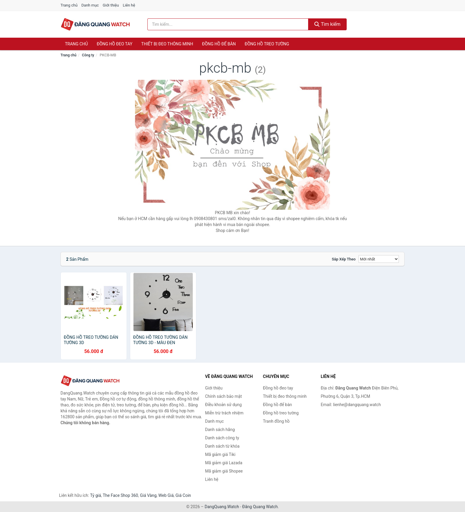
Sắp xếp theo (344, 259)
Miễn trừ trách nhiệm (224, 413)
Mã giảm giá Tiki (220, 454)
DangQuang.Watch (222, 506)
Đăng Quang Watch (260, 506)
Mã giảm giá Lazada (224, 462)
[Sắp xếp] (379, 259)
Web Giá (166, 495)
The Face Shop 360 (120, 495)
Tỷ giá (95, 495)
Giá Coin (183, 495)
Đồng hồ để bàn (219, 44)
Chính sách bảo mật (223, 396)
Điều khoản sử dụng (223, 404)
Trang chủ (68, 5)
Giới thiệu (111, 5)
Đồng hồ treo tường (267, 44)
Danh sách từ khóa (222, 446)
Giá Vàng (148, 495)
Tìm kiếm (327, 24)
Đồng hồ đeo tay (114, 44)
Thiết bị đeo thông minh (167, 44)
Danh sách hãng (220, 429)
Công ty (88, 55)
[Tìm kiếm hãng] (228, 24)
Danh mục (90, 5)
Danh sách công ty (222, 437)
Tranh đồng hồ (276, 421)
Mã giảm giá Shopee (224, 471)
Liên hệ (129, 5)
